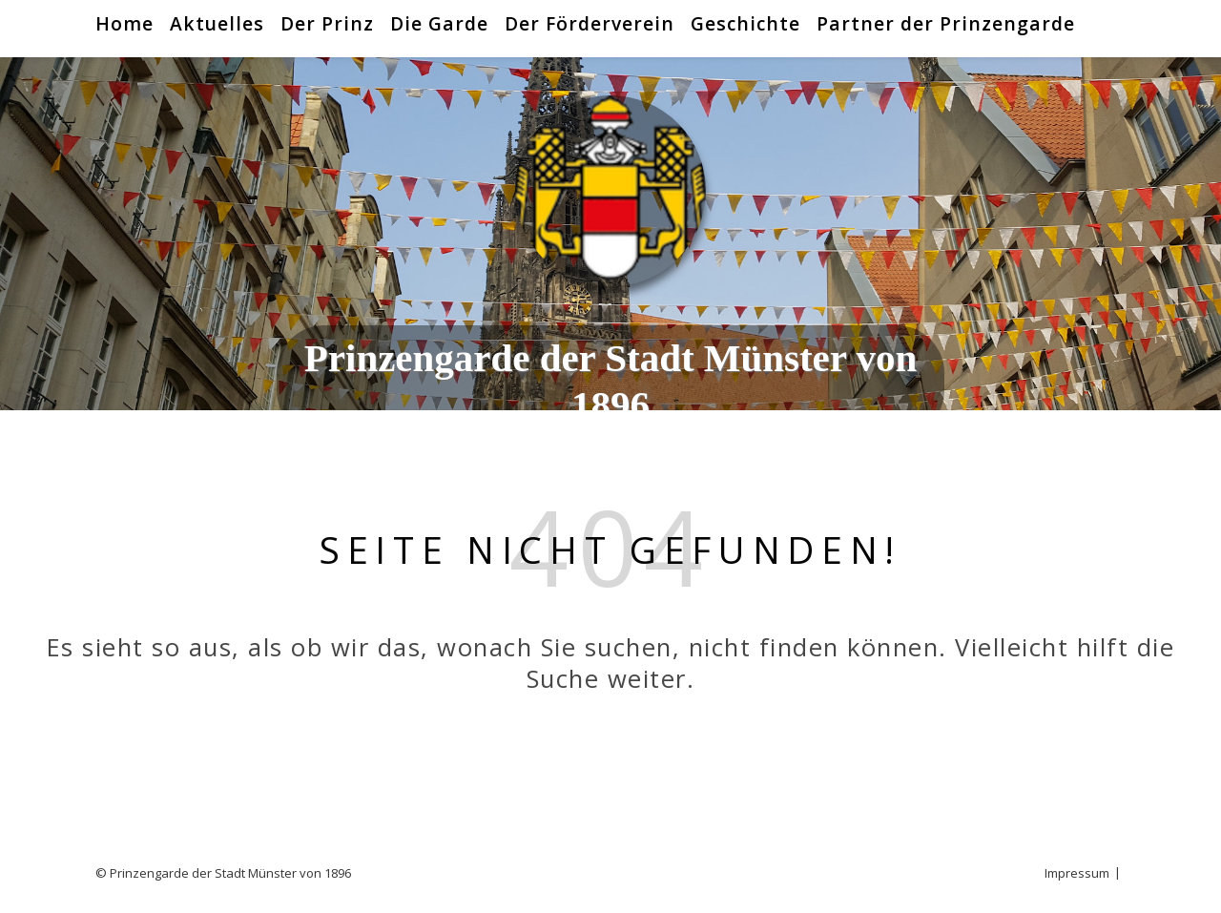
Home (124, 23)
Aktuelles (217, 23)
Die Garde (439, 23)
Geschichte (745, 23)
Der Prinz (327, 23)
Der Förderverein (589, 23)
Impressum (1077, 873)
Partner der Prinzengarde (946, 23)
